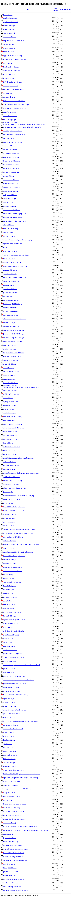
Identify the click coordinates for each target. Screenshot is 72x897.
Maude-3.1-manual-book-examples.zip (15, 266)
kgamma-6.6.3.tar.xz (9, 838)
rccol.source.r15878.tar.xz (11, 180)
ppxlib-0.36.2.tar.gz (9, 668)
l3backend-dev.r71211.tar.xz (11, 465)
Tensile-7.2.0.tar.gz (9, 762)
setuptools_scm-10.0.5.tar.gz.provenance (15, 849)
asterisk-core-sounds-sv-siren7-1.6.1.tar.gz (16, 104)
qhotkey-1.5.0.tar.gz (9, 375)
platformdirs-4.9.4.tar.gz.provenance (14, 819)
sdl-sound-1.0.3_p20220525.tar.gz (13, 338)
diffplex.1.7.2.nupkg (9, 413)
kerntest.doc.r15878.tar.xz (11, 168)
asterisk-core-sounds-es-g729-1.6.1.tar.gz (15, 108)
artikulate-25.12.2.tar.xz (10, 785)
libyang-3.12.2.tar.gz (9, 616)
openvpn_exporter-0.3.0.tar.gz (12, 262)
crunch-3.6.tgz (7, 63)
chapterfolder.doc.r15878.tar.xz (12, 142)
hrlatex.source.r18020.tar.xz (11, 161)
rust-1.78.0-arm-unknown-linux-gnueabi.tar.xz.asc (18, 458)
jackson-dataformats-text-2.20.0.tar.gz (14, 683)
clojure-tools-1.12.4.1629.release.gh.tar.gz (16, 860)
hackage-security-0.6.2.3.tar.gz (12, 341)
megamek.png (7, 296)
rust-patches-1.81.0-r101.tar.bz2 (12, 612)
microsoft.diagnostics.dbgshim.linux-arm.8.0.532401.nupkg (21, 473)
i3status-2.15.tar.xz (9, 736)
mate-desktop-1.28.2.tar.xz (11, 439)
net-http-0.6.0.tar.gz (9, 593)
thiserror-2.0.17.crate (9, 661)
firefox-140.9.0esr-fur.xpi (11, 841)
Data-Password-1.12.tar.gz (11, 74)
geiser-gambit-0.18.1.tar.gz (11, 326)
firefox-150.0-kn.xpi (9, 875)
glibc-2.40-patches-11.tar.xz (11, 623)
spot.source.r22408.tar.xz (10, 191)
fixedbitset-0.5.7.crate (9, 454)
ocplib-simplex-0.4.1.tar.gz (11, 394)
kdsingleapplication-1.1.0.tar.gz (12, 416)
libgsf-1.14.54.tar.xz (9, 740)
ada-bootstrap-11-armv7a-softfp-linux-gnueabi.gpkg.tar (20, 529)
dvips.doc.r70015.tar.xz (10, 435)
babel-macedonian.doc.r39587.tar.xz (14, 134)
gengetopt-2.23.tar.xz (9, 206)
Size (61, 9)
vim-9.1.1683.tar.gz (9, 717)
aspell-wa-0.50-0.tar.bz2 (10, 22)
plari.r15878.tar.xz (8, 176)
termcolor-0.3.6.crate (9, 112)
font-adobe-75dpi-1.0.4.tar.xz (12, 356)
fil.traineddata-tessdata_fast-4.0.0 (13, 217)
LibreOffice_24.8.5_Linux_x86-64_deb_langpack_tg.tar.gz (21, 544)
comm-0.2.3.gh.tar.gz (9, 642)
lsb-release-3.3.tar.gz (9, 405)
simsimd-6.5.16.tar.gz (9, 823)
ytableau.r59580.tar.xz (10, 292)
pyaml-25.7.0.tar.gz (9, 638)
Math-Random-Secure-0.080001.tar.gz (14, 101)
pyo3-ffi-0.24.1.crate (9, 563)
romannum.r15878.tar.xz (10, 183)
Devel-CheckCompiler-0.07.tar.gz (13, 89)
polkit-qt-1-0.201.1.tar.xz (10, 871)
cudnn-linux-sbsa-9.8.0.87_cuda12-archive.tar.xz (18, 552)
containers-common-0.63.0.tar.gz (13, 571)
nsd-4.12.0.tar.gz (8, 574)
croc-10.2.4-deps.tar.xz (10, 650)
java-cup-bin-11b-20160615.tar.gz (13, 334)
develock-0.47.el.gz (9, 232)
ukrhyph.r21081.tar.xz (10, 195)
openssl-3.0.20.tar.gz (9, 864)
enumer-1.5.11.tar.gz (9, 559)
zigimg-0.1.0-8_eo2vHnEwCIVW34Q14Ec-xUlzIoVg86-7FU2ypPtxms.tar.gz (26, 830)
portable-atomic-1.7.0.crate (11, 477)
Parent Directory (8, 15)
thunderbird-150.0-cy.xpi (10, 883)
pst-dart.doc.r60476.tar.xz (11, 300)
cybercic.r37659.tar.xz (10, 150)
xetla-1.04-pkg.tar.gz (9, 119)
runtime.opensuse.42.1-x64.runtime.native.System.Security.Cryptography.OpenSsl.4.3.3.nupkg (24, 123)
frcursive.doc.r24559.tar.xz (11, 157)
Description (67, 9)
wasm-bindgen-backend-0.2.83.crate (14, 330)
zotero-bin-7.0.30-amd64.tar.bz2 (13, 729)
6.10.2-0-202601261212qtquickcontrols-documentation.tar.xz (21, 774)
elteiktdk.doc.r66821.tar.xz (11, 371)
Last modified (55, 9)
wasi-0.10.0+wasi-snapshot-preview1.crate (16, 255)
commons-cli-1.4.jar (9, 97)
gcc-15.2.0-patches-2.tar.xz (11, 714)
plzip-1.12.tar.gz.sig (9, 522)
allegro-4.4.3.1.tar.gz (9, 198)
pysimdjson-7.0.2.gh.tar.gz (11, 635)
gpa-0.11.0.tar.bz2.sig (9, 518)
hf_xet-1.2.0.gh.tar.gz (9, 732)
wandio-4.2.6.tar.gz (9, 469)
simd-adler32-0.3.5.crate (10, 360)
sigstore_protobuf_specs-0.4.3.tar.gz (14, 620)
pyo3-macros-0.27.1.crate (11, 687)
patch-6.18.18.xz (8, 834)
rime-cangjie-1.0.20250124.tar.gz (13, 537)
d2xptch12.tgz (7, 93)
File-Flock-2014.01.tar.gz (11, 67)
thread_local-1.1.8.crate (10, 432)
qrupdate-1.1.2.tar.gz (9, 48)
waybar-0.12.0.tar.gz (9, 578)
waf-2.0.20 (6, 247)
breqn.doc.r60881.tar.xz (10, 307)
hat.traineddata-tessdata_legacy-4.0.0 (14, 221)
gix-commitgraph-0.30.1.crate (12, 691)
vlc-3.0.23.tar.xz (8, 747)
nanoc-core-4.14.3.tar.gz (10, 725)
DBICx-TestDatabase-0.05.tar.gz (13, 52)
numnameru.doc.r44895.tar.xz (12, 172)
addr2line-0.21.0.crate (9, 390)
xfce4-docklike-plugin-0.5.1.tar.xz (13, 811)
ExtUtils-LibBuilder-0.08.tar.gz (12, 82)
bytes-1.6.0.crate (8, 443)
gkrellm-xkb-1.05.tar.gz (10, 18)
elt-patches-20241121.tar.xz (11, 499)
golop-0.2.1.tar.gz (8, 285)
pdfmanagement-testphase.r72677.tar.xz (15, 488)
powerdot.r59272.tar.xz (10, 289)
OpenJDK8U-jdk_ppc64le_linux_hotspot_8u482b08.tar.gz (20, 777)
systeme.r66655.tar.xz (9, 364)
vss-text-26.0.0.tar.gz (9, 751)
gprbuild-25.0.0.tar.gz (9, 514)
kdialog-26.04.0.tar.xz (9, 868)
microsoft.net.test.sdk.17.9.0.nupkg (13, 428)
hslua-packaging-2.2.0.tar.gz (11, 315)
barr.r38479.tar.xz (8, 138)
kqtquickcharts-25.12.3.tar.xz (12, 815)
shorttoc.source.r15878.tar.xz (12, 187)
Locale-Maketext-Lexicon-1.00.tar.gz (14, 59)
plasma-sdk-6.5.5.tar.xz (10, 755)
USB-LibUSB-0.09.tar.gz (10, 228)
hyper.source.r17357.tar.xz (11, 165)
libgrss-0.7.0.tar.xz (8, 78)
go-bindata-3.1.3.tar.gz (10, 251)
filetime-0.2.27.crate (9, 759)
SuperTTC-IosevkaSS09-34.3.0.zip (13, 853)
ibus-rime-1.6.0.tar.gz (9, 766)
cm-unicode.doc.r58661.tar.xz (12, 281)
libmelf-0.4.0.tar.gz (9, 25)
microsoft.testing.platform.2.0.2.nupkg (14, 710)
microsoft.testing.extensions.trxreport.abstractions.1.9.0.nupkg (22, 665)
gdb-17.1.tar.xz (7, 744)
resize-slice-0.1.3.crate (10, 116)
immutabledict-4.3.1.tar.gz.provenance (14, 804)
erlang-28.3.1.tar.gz (9, 793)
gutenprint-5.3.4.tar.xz (10, 270)
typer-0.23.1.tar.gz (8, 800)
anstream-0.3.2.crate (9, 379)
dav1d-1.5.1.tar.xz (8, 526)
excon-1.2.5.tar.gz (8, 548)
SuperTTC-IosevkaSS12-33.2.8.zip (13, 657)
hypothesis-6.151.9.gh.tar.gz (11, 808)
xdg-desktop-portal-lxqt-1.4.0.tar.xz (14, 879)
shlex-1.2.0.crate (8, 398)
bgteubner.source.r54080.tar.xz (12, 244)
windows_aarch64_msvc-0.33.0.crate (14, 319)
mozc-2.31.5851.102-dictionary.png (14, 676)
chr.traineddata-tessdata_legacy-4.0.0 (14, 213)
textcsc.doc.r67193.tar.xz (10, 383)
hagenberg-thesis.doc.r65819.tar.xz (13, 353)
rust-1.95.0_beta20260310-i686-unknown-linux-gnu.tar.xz (20, 826)
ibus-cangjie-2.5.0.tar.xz (10, 597)
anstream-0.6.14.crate (9, 462)
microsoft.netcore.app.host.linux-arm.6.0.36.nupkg (18, 495)
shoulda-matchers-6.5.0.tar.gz (12, 582)
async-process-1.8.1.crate (10, 401)
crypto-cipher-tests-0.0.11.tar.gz (12, 55)
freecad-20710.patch (9, 586)
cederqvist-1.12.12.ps (9, 37)
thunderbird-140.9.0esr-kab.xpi (12, 845)
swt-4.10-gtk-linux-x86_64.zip (12, 131)
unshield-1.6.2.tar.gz (9, 608)
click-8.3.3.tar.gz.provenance (12, 887)
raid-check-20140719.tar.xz (11, 71)
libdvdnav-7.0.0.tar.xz (9, 706)
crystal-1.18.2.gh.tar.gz (10, 702)
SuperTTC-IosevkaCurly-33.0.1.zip (14, 556)
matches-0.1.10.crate (9, 349)
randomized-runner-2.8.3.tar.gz (12, 567)
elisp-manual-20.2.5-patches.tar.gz (13, 40)
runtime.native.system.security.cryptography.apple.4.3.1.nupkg (22, 127)
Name (27, 9)
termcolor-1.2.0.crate (9, 345)
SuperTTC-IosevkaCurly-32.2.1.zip (14, 507)
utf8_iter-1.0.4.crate (9, 409)
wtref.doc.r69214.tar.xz (10, 420)
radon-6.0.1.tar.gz (8, 368)
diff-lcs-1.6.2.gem (8, 589)
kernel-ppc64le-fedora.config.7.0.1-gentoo (16, 890)
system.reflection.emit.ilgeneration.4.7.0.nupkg (17, 240)
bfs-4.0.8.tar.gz (7, 627)
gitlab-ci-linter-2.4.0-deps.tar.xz (12, 653)
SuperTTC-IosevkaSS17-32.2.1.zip (13, 510)
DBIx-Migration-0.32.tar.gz (11, 796)
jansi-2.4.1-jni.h (8, 492)
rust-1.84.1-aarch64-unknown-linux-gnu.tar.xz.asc (18, 533)
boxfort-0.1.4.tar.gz (9, 322)
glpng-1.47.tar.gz (8, 601)
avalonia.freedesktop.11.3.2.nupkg (13, 631)
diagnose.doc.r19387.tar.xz (11, 153)
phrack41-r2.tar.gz (8, 672)
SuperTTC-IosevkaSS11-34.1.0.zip (13, 770)
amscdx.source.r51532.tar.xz (11, 210)
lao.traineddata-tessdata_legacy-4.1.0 (14, 277)
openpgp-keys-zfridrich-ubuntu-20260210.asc (17, 789)
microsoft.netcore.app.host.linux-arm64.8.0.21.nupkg (19, 680)
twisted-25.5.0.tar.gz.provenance (13, 856)
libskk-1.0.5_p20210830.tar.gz (12, 304)
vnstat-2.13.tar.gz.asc (9, 541)
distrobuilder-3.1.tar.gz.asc (11, 484)
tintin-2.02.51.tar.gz (9, 604)
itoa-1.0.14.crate (8, 503)
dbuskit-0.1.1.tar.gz (9, 236)
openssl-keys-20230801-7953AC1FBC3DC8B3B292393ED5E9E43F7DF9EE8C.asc (21, 386)
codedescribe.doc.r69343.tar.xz (12, 424)
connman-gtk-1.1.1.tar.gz (10, 86)
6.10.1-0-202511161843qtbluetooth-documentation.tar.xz (20, 721)
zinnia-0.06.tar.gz (8, 44)
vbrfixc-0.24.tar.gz (8, 29)
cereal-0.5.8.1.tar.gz (9, 202)
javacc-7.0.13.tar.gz (9, 450)
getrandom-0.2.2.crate (9, 274)
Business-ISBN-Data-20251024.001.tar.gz (16, 695)
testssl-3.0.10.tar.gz (9, 646)
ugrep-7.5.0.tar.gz (8, 698)
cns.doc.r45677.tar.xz (9, 146)
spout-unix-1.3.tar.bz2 (9, 33)
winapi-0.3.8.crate (8, 225)
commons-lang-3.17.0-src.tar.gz (12, 480)
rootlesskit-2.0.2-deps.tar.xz (11, 447)
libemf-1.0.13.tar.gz (9, 259)
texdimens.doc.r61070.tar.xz (11, 311)
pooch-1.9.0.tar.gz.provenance (12, 781)
